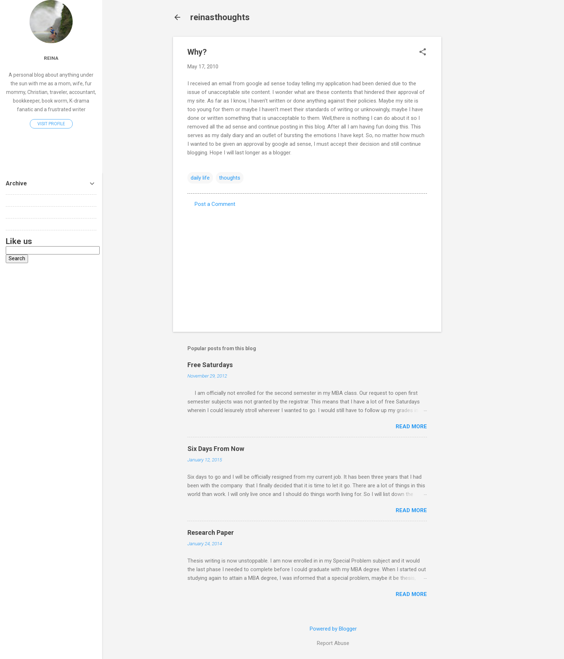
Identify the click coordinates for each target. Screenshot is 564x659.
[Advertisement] (470, 145)
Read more (411, 426)
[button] (422, 53)
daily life (200, 178)
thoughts (229, 178)
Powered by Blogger (333, 629)
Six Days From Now (215, 448)
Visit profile (51, 123)
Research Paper (210, 532)
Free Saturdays (210, 365)
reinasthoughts (220, 17)
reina (51, 58)
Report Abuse (333, 643)
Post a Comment (215, 204)
